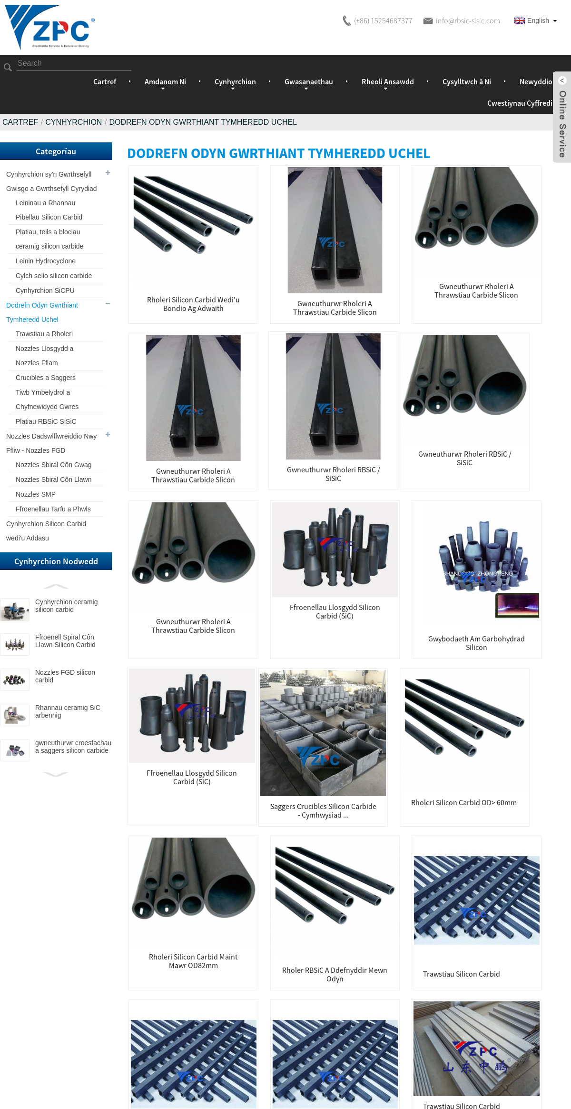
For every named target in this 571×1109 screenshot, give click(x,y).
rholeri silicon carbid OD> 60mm (260, 519)
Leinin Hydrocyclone (46, 261)
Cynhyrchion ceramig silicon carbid (66, 605)
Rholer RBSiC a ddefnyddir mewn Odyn (445, 519)
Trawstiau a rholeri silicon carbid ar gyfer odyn (167, 651)
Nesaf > (347, 835)
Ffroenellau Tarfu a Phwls (53, 509)
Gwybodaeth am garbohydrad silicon (445, 395)
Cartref (104, 81)
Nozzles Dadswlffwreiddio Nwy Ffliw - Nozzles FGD (51, 443)
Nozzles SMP (36, 494)
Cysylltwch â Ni (467, 81)
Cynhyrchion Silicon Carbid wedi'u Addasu (46, 531)
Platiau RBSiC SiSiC (46, 421)
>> (376, 835)
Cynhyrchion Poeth (306, 1092)
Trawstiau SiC (531, 774)
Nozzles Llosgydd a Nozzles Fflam (44, 356)
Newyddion (538, 81)
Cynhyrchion (73, 122)
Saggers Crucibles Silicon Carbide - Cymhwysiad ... (167, 521)
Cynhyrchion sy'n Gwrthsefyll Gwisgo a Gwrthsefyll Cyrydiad (51, 181)
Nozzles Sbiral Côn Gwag (54, 465)
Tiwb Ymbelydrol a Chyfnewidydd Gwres (47, 399)
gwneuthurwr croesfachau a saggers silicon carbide (73, 746)
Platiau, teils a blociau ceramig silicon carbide (49, 239)
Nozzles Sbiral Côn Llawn (54, 479)
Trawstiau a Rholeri (44, 334)
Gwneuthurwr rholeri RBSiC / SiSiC (538, 260)
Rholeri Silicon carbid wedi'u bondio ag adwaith (167, 262)
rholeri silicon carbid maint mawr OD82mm (352, 511)
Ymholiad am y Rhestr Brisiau (255, 960)
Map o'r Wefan (369, 1092)
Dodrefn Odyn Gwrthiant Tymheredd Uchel (203, 122)
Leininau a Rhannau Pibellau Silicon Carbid (49, 210)
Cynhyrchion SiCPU (45, 290)
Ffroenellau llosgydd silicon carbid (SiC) (353, 376)
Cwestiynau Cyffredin (522, 103)
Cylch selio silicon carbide (54, 276)
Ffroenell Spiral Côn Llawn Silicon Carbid (65, 641)
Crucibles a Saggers (46, 377)
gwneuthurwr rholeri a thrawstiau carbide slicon (260, 264)
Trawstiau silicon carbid (538, 517)
